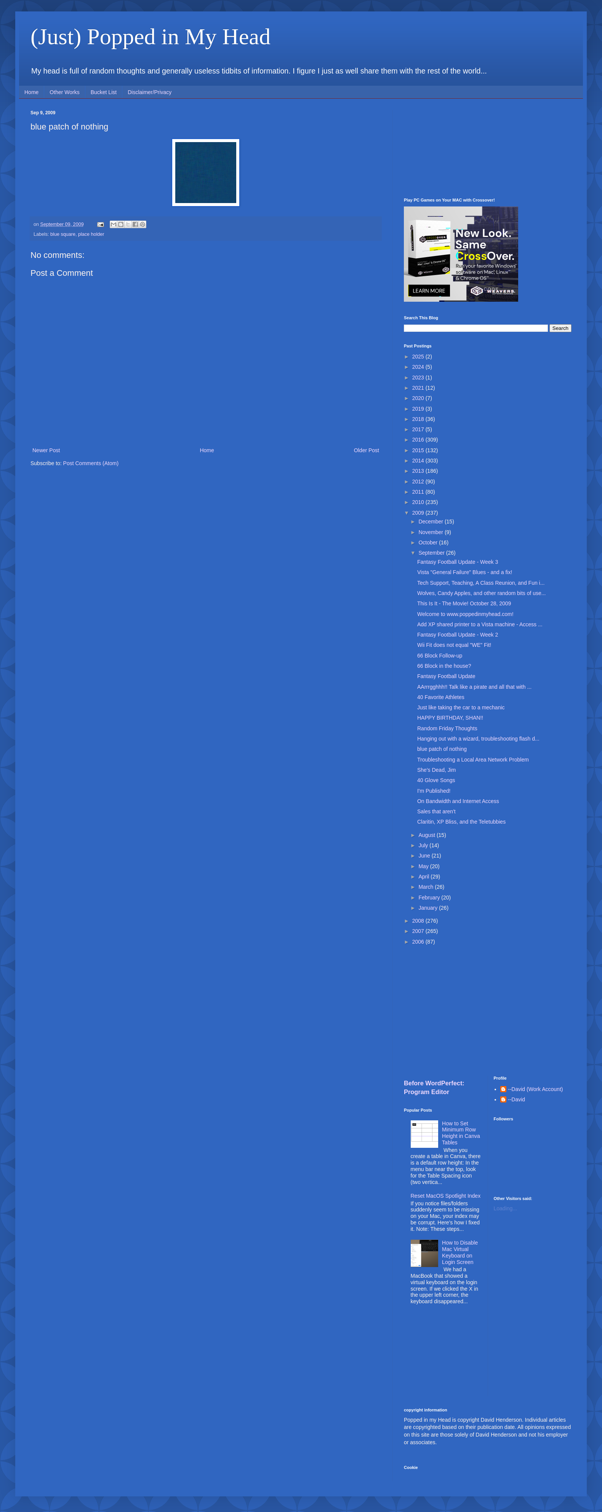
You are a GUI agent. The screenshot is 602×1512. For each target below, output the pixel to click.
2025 (419, 357)
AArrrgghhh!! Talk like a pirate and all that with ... (474, 687)
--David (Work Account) (535, 1089)
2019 (419, 409)
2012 (419, 481)
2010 (419, 502)
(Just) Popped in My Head (150, 36)
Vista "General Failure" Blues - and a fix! (464, 572)
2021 (419, 388)
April (424, 877)
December (431, 521)
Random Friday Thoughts (447, 728)
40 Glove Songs (436, 780)
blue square (62, 234)
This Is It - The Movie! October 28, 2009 (464, 603)
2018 (419, 419)
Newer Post (46, 450)
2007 (419, 931)
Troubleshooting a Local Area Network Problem (473, 760)
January (428, 908)
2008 (419, 921)
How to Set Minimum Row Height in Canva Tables (461, 1133)
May (424, 866)
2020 (419, 398)
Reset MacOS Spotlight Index (446, 1196)
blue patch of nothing (442, 749)
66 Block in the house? (444, 666)
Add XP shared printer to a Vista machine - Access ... (480, 624)
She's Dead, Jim (436, 770)
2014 (419, 461)
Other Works (64, 92)
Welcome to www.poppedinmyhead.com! (465, 614)
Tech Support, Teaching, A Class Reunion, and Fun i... (480, 583)
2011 (419, 492)
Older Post (366, 450)
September (432, 553)
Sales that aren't (436, 811)
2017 (419, 429)
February (429, 897)
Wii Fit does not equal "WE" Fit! (454, 645)
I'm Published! (434, 791)
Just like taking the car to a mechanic (461, 707)
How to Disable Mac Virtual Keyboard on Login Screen (460, 1252)
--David (516, 1099)
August (427, 835)
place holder (91, 234)
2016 (419, 440)
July (423, 845)
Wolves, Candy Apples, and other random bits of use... (481, 593)
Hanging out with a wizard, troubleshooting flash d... (478, 739)
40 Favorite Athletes (440, 697)
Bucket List (104, 92)
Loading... (505, 1208)
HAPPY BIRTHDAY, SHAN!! (450, 718)
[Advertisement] (488, 148)
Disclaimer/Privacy (149, 92)
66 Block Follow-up (439, 656)
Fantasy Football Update (446, 676)
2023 (419, 377)
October (428, 542)
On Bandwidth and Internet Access (458, 801)
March (426, 887)
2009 (419, 513)
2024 (419, 367)
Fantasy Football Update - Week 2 (457, 635)
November (431, 532)
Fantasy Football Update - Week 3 (457, 562)
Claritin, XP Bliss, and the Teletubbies (461, 822)
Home (31, 92)
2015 (419, 450)
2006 (419, 942)
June (424, 856)
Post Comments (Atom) (90, 463)
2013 (419, 471)
